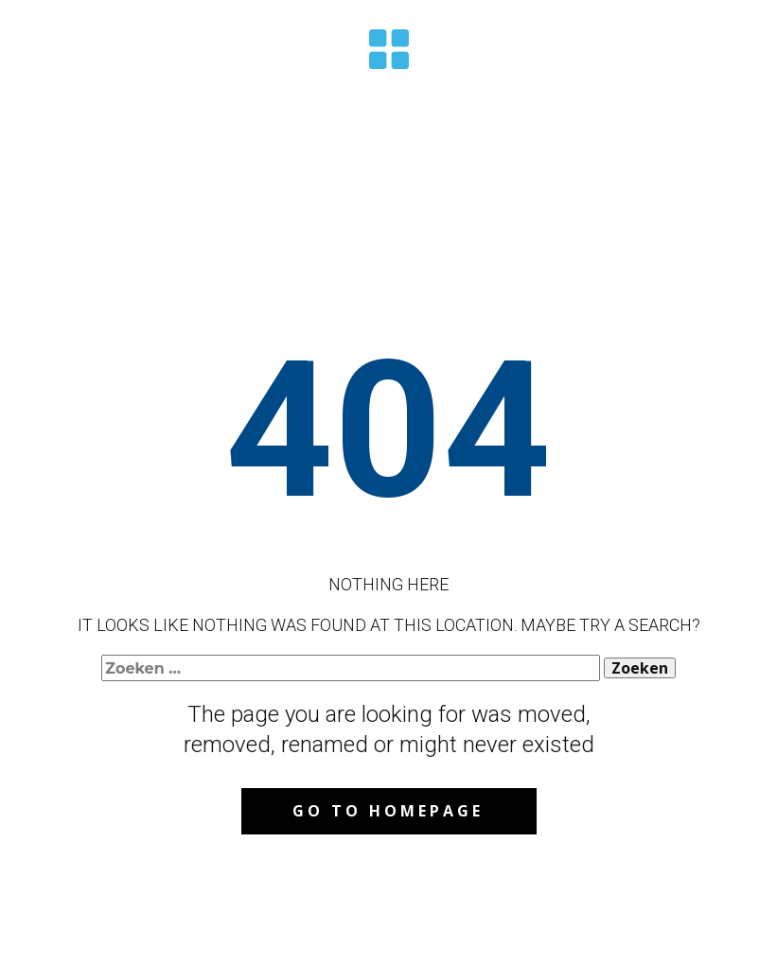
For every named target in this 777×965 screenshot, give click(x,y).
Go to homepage (388, 810)
